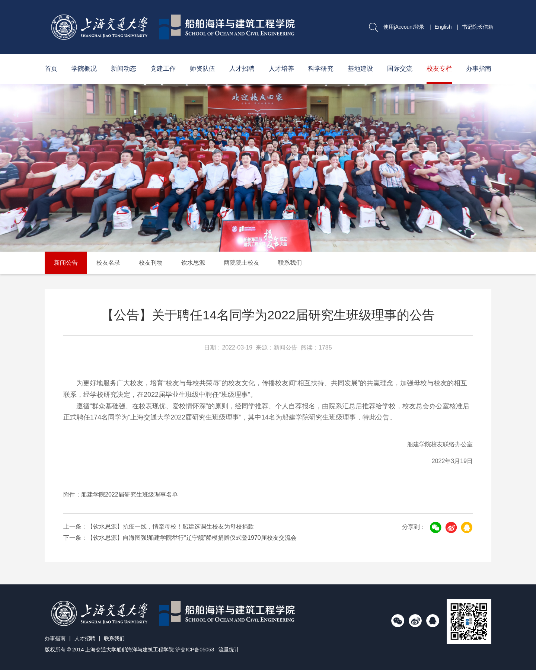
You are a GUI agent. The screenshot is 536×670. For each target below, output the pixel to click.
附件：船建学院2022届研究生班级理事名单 (120, 494)
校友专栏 (439, 68)
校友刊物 (151, 262)
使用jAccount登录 (403, 27)
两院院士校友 (241, 262)
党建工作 (163, 68)
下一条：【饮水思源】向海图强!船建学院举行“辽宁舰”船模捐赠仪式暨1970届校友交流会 (180, 538)
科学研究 (321, 68)
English (443, 27)
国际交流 (399, 68)
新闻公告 (66, 262)
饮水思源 (193, 262)
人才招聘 (242, 68)
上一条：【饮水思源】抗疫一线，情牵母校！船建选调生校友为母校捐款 (158, 526)
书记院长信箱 (477, 27)
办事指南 (478, 68)
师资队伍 (202, 68)
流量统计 (228, 650)
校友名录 (108, 262)
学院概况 (84, 68)
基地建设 (360, 68)
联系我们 (290, 262)
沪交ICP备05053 (194, 650)
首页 (51, 68)
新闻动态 (123, 68)
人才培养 (281, 68)
